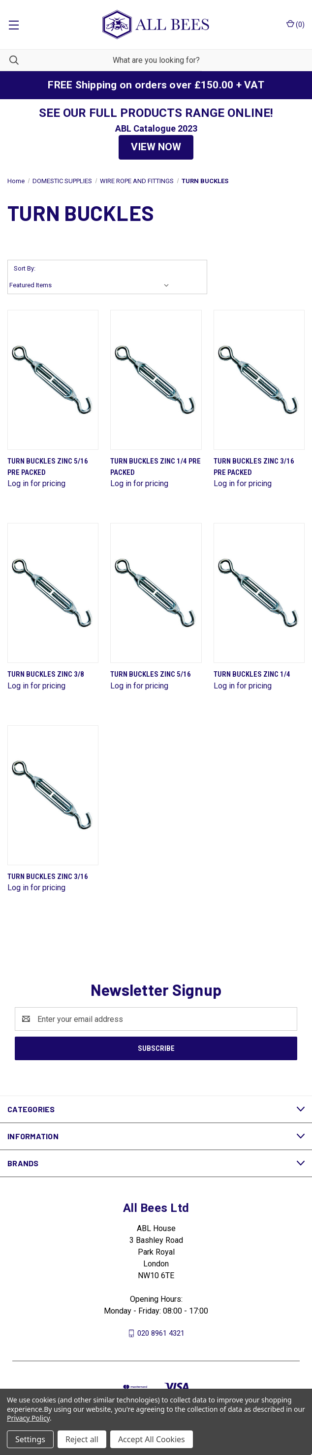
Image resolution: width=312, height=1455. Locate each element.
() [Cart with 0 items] (295, 24)
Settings (30, 1439)
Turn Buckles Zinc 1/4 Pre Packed (155, 467)
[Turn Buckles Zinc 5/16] (155, 593)
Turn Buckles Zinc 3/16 (47, 876)
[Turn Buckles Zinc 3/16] (52, 795)
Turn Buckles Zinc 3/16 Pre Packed (254, 467)
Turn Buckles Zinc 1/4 (252, 674)
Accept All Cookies (151, 1439)
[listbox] (91, 285)
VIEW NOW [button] (156, 147)
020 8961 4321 (161, 1333)
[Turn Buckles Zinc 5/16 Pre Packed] (52, 380)
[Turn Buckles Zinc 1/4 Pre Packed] (155, 380)
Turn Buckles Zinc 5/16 (150, 674)
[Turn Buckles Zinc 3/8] (52, 593)
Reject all (81, 1439)
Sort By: (24, 268)
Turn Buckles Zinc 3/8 (45, 674)
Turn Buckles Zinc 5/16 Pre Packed (47, 467)
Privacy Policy (28, 1418)
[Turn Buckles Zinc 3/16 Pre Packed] (259, 380)
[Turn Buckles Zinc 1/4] (259, 593)
